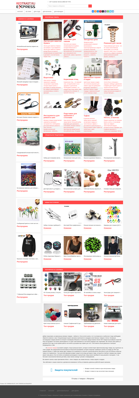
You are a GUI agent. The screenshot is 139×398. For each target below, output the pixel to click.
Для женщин (58, 11)
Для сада (37, 11)
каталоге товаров (52, 348)
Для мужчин (47, 11)
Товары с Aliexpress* (53, 395)
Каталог (51, 390)
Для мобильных (63, 390)
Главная (43, 390)
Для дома (75, 390)
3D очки (28, 11)
